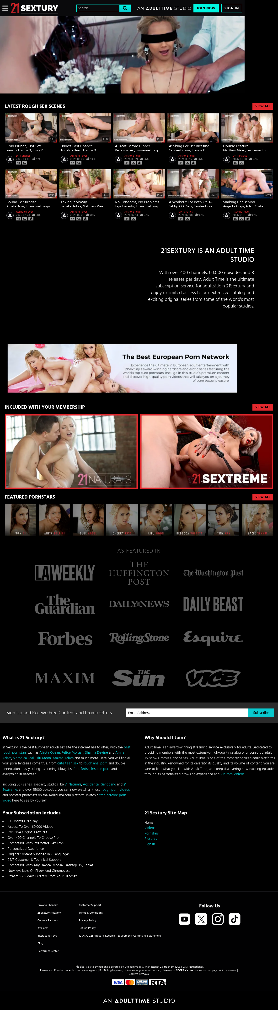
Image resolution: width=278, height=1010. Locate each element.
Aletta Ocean (49, 752)
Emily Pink (40, 150)
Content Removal (139, 973)
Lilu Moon (43, 758)
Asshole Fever (78, 155)
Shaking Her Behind (239, 202)
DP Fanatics (23, 155)
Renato (11, 150)
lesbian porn (100, 769)
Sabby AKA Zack (180, 206)
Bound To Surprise (21, 202)
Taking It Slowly (74, 202)
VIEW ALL (262, 407)
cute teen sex (67, 763)
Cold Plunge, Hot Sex (23, 146)
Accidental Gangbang (99, 784)
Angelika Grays (233, 206)
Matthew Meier (234, 150)
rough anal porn (95, 763)
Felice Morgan (72, 752)
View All (262, 106)
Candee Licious (179, 150)
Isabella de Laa (71, 206)
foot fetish (81, 769)
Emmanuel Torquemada (152, 150)
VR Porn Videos (232, 774)
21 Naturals (73, 784)
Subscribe (261, 713)
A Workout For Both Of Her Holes (196, 202)
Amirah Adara (63, 758)
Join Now (206, 8)
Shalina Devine (96, 752)
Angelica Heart (71, 150)
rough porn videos (116, 789)
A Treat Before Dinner (132, 146)
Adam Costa (254, 206)
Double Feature (235, 146)
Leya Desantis (124, 206)
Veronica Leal (124, 150)
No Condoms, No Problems (137, 202)
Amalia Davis (15, 206)
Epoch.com (61, 970)
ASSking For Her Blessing (189, 146)
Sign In (232, 8)
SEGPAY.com (184, 970)
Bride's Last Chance (77, 146)
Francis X (24, 150)
